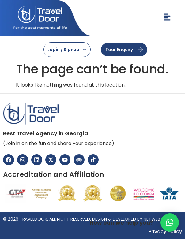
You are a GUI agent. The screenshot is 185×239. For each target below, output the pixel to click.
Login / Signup (67, 49)
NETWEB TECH (158, 219)
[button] (169, 222)
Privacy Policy (165, 232)
